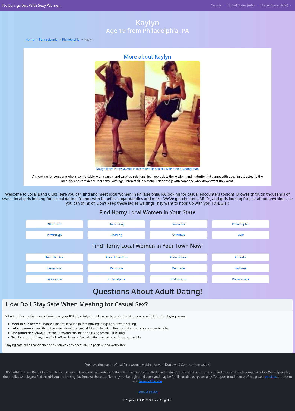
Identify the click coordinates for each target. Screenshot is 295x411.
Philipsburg (178, 279)
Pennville (178, 268)
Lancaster (179, 224)
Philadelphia (71, 39)
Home (30, 39)
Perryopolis (54, 279)
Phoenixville (240, 279)
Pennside (116, 268)
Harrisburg (116, 224)
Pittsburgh (54, 235)
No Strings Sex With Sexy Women (31, 5)
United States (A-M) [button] (241, 5)
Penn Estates (54, 257)
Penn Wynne (178, 257)
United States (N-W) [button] (275, 5)
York (240, 235)
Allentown (54, 224)
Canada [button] (216, 5)
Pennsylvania (48, 39)
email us (271, 377)
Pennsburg (54, 268)
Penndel (240, 257)
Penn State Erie (116, 257)
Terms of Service (150, 381)
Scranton (178, 235)
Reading (116, 235)
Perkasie (241, 268)
